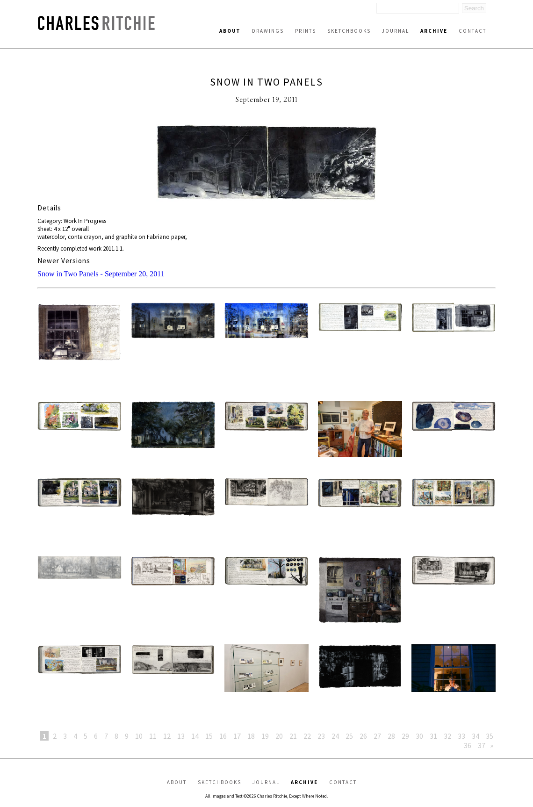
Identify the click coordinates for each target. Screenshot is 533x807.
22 (307, 736)
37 (481, 745)
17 (237, 736)
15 (209, 736)
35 (489, 736)
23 (321, 736)
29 (405, 736)
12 (167, 736)
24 (335, 736)
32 (447, 736)
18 (251, 736)
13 (181, 736)
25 (349, 736)
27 (377, 736)
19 (265, 736)
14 (195, 736)
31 (433, 736)
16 (223, 736)
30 (419, 736)
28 (391, 736)
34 (475, 736)
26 (363, 736)
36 (467, 745)
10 (139, 736)
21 (293, 736)
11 (153, 736)
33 (461, 736)
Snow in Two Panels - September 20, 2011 (101, 274)
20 (279, 736)
